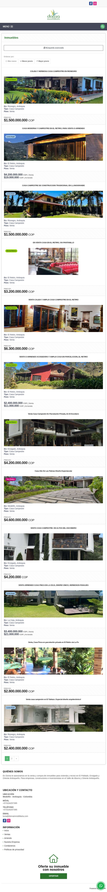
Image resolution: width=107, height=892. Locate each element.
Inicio (6, 830)
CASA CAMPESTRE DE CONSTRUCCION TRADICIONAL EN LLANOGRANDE (53, 185)
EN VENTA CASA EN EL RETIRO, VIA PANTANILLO (53, 243)
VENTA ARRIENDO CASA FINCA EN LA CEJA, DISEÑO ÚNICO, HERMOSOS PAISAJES (53, 585)
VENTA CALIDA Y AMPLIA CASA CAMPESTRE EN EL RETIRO (53, 300)
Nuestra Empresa (12, 842)
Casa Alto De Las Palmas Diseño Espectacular (53, 471)
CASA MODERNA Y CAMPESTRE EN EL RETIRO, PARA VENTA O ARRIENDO (53, 128)
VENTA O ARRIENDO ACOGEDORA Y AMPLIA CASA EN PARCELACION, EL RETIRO (53, 357)
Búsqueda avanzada (53, 48)
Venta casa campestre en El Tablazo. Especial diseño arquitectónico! (53, 699)
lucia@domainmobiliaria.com (15, 816)
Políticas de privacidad (14, 849)
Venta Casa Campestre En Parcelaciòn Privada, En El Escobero (53, 414)
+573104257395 (10, 803)
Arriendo (8, 838)
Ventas (7, 834)
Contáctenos (9, 846)
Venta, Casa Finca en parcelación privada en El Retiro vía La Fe (53, 642)
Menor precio (26, 61)
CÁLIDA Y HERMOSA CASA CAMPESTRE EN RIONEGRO (53, 71)
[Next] (16, 758)
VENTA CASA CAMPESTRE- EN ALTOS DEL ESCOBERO (53, 528)
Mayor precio (42, 61)
